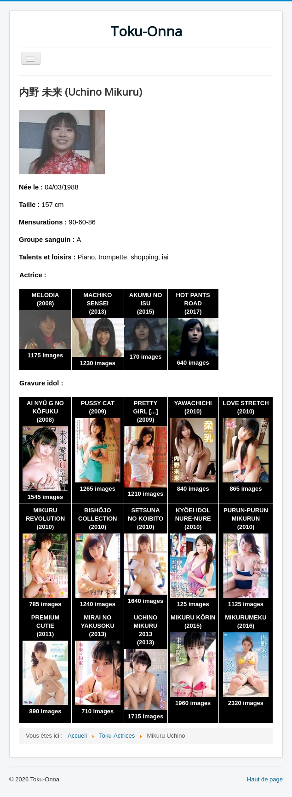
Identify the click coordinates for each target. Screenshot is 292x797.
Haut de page (265, 779)
